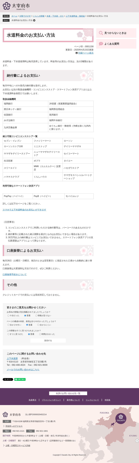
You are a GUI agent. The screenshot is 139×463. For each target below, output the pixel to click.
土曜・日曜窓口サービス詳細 (17, 445)
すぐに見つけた (16, 334)
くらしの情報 (38, 16)
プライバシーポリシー (51, 400)
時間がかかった (48, 334)
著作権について (73, 400)
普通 (28, 315)
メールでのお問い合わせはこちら (23, 369)
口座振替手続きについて (15, 274)
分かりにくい (45, 325)
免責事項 (32, 400)
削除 (34, 20)
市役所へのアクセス (14, 426)
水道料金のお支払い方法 (22, 20)
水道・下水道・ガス (55, 16)
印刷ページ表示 (86, 53)
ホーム (14, 16)
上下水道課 (12, 358)
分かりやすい (15, 325)
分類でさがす (25, 16)
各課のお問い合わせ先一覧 (68, 393)
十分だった (14, 315)
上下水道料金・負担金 (75, 16)
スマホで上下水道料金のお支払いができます (24, 210)
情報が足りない (44, 315)
